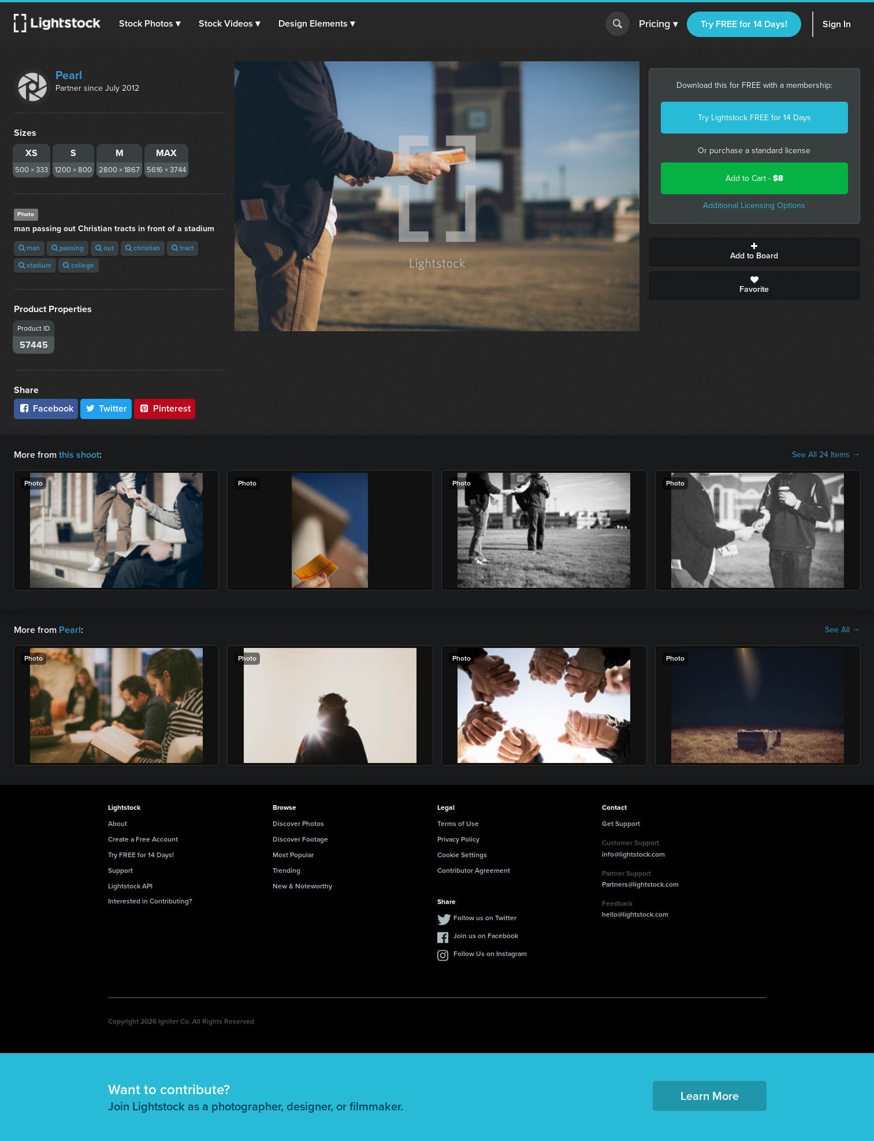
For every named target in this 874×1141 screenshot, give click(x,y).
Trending (286, 870)
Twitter (106, 408)
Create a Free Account (143, 839)
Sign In (837, 24)
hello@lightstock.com (635, 914)
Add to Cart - (754, 178)
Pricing (658, 24)
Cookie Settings (462, 855)
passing (67, 248)
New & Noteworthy (302, 886)
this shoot (79, 454)
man (29, 248)
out (104, 248)
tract (183, 248)
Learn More (709, 1096)
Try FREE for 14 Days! (744, 24)
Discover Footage (300, 839)
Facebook (45, 408)
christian (142, 248)
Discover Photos (298, 823)
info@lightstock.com (633, 854)
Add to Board (754, 252)
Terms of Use (458, 823)
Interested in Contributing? (150, 901)
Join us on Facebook (485, 936)
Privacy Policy (458, 839)
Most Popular (293, 855)
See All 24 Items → (826, 455)
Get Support (621, 823)
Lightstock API (130, 886)
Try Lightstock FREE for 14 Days (754, 118)
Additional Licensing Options (754, 205)
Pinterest (165, 408)
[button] (149, 23)
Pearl (68, 75)
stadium (34, 265)
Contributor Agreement (473, 870)
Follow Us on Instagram (490, 954)
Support (120, 870)
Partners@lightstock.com (640, 884)
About (117, 823)
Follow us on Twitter (484, 918)
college (78, 265)
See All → (842, 630)
